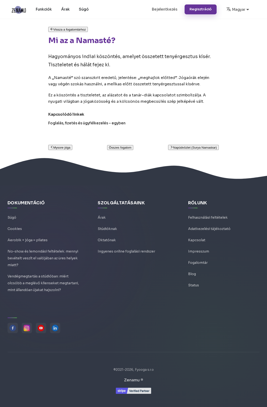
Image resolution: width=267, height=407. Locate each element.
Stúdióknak (107, 229)
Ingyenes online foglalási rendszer (126, 251)
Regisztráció (201, 9)
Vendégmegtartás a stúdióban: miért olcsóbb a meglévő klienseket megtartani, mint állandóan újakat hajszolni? (43, 283)
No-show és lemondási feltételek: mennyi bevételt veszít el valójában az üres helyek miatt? (43, 258)
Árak (65, 9)
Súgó (84, 9)
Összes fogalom (120, 147)
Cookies (15, 229)
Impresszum (198, 251)
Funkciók (44, 9)
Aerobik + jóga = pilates (28, 240)
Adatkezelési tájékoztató (209, 229)
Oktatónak (107, 240)
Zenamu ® (133, 380)
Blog (192, 274)
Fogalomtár (198, 263)
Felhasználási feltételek (208, 217)
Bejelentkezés (164, 9)
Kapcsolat (196, 240)
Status (193, 285)
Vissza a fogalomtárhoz (68, 29)
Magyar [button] (235, 9)
